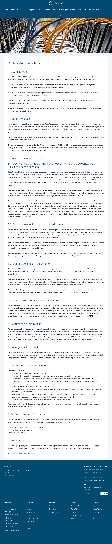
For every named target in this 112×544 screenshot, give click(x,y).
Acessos (20, 10)
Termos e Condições (11, 515)
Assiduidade (10, 10)
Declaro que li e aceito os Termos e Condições (94, 488)
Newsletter (96, 506)
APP (104, 10)
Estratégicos (53, 509)
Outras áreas (88, 10)
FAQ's (73, 518)
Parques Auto (44, 10)
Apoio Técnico (75, 509)
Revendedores (53, 506)
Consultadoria (76, 515)
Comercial (74, 512)
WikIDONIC (74, 522)
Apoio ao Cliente (76, 506)
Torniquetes (31, 10)
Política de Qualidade (11, 524)
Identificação (75, 10)
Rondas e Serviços (60, 10)
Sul (94, 518)
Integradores (53, 512)
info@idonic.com (10, 475)
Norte (95, 515)
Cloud (98, 10)
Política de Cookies (10, 527)
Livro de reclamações (11, 530)
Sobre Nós (7, 506)
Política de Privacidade (97, 480)
